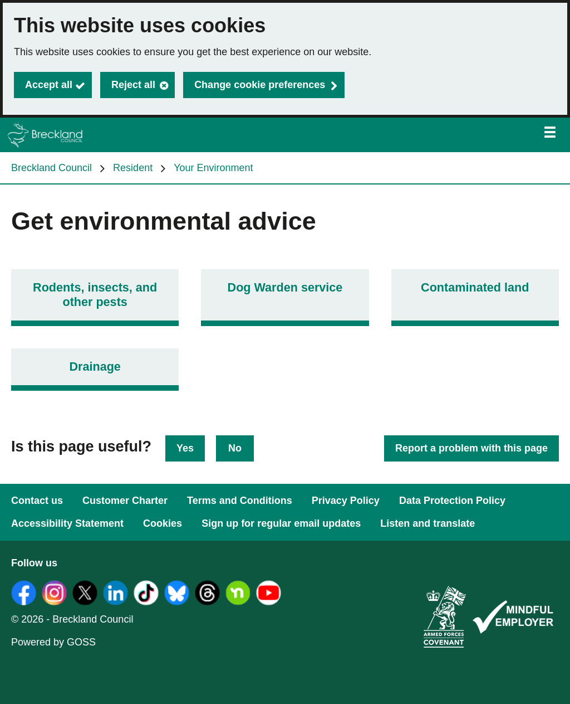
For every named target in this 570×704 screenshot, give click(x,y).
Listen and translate (427, 523)
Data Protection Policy (452, 500)
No (235, 448)
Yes (185, 448)
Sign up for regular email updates (281, 523)
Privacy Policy (346, 500)
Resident (133, 167)
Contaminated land (475, 287)
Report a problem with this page (471, 448)
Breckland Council (51, 167)
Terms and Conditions (239, 500)
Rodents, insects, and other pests (95, 294)
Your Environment (213, 167)
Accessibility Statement (67, 523)
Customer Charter (125, 500)
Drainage (94, 366)
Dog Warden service (285, 287)
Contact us (37, 500)
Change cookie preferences (259, 84)
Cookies (162, 523)
